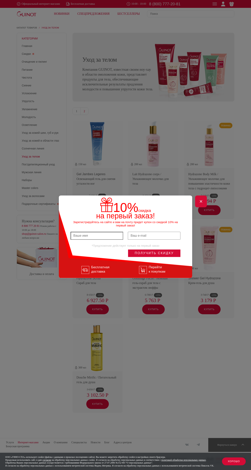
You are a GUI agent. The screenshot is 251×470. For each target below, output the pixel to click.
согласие (47, 460)
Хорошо (234, 461)
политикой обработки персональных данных (183, 460)
